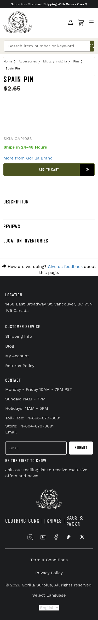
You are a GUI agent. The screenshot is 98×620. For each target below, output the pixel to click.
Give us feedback (65, 266)
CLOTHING (15, 521)
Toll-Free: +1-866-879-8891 (33, 418)
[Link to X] (81, 537)
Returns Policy (19, 365)
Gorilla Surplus (37, 585)
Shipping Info (18, 336)
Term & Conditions (49, 559)
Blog (9, 346)
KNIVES (54, 521)
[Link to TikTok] (69, 537)
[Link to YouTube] (43, 537)
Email (11, 432)
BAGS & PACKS (74, 521)
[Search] (47, 46)
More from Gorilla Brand (28, 158)
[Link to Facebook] (56, 537)
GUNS (34, 521)
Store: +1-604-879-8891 (29, 426)
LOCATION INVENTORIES (25, 241)
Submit (81, 447)
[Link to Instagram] (30, 537)
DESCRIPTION (16, 201)
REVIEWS (11, 226)
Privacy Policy (49, 572)
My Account (17, 355)
